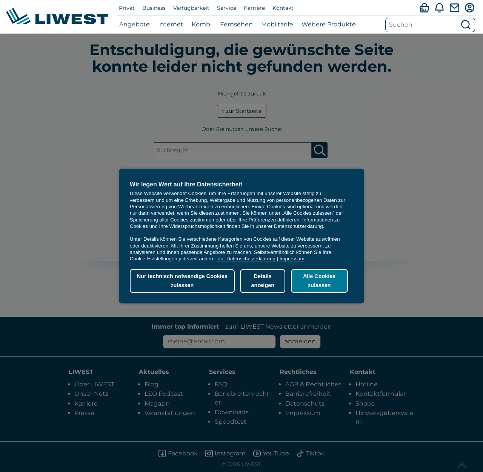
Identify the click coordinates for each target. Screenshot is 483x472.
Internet (170, 24)
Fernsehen (236, 24)
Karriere (254, 8)
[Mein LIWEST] (469, 7)
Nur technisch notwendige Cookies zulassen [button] (182, 281)
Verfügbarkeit (191, 8)
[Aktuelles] (439, 7)
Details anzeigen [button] (262, 281)
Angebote (134, 24)
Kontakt (283, 8)
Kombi (202, 24)
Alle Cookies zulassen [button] (319, 281)
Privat (127, 8)
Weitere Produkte (328, 24)
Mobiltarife (277, 24)
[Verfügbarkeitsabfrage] (424, 7)
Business (154, 8)
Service (226, 8)
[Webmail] (454, 7)
